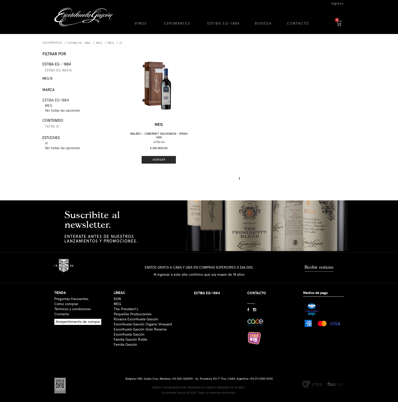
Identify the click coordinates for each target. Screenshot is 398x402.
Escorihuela (52, 42)
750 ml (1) (52, 126)
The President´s (126, 309)
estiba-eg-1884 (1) (58, 70)
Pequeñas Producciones (133, 314)
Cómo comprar (66, 304)
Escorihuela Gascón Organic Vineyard (143, 324)
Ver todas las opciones (62, 110)
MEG (99, 43)
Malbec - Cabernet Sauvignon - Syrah (159, 135)
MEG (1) (47, 78)
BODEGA (263, 23)
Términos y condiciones (72, 309)
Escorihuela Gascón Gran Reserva (140, 329)
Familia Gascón (125, 344)
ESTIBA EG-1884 (223, 23)
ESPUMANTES (177, 23)
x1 (120, 43)
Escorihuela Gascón (129, 334)
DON (117, 299)
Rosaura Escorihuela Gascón (136, 319)
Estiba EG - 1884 (79, 43)
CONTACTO (298, 23)
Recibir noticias (319, 267)
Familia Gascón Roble (130, 339)
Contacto (61, 314)
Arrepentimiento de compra (78, 322)
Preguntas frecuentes (71, 299)
